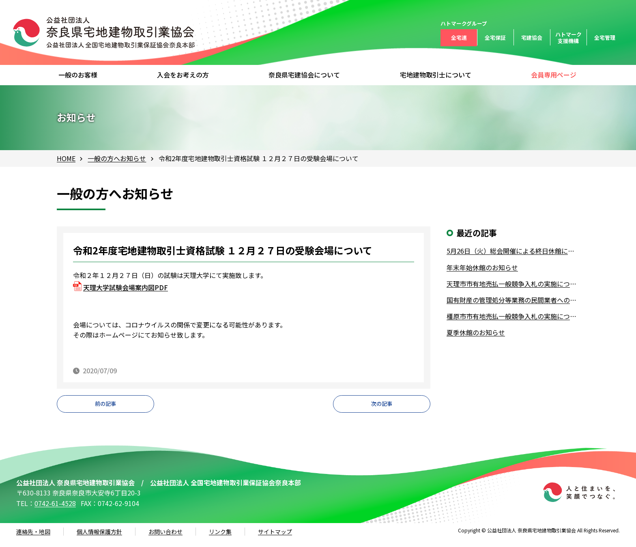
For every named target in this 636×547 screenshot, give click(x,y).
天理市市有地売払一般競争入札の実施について (513, 284)
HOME (66, 158)
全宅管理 (604, 37)
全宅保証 (495, 37)
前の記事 (105, 407)
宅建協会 (531, 37)
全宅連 (459, 37)
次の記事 (382, 407)
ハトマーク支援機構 (568, 37)
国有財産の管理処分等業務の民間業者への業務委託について (513, 300)
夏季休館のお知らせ (476, 332)
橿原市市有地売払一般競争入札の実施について (513, 316)
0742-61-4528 (55, 510)
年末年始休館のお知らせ (482, 267)
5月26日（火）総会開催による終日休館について (513, 251)
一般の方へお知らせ (117, 158)
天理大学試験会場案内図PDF (125, 287)
